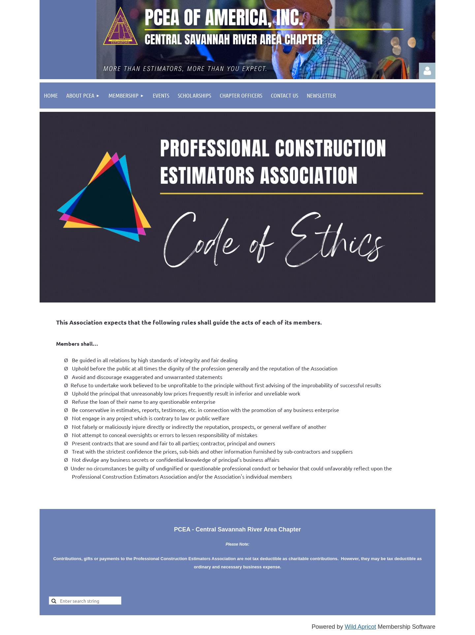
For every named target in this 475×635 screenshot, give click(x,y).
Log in (427, 71)
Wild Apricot (360, 626)
